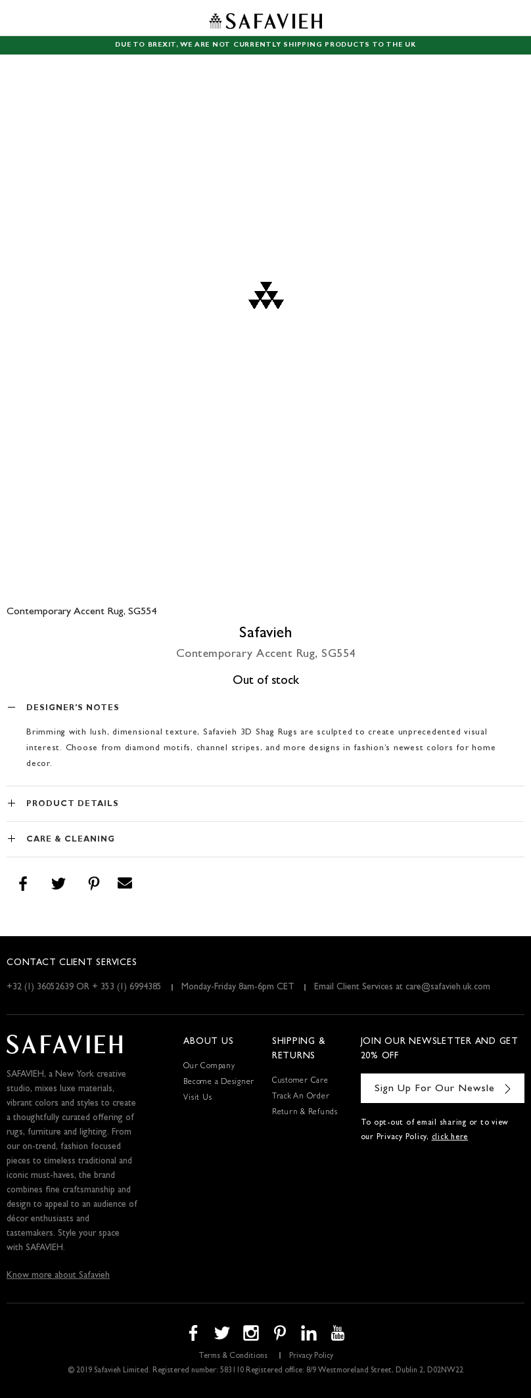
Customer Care (300, 1081)
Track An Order (301, 1097)
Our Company (209, 1067)
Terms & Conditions (232, 1357)
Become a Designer (218, 1083)
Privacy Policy (311, 1357)
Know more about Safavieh (58, 1275)
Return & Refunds (305, 1113)
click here (450, 1138)
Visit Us (197, 1098)
